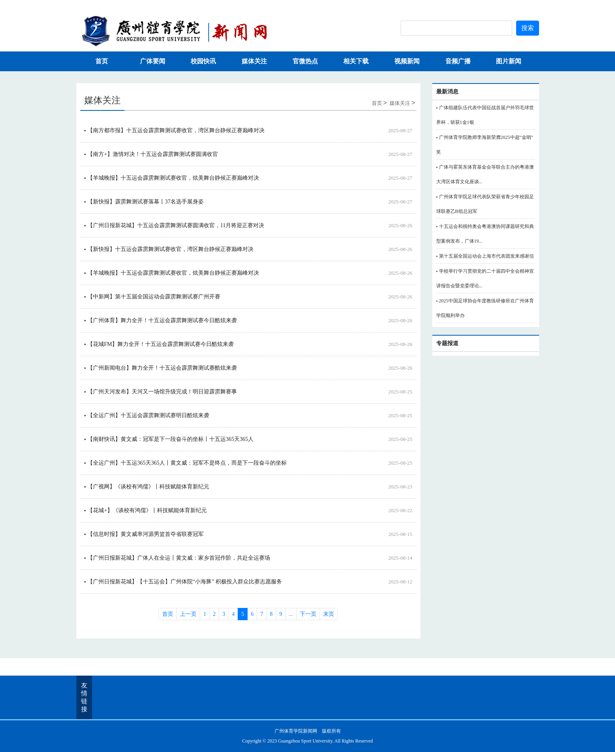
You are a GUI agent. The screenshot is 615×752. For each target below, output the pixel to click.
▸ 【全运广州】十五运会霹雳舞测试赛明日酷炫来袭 (147, 415)
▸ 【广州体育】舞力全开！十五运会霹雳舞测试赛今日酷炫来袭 (160, 320)
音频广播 (458, 61)
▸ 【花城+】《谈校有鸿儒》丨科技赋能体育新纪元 (145, 510)
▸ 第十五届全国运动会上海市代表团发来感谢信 (485, 256)
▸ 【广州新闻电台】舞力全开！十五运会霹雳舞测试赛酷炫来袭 (160, 368)
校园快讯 (203, 61)
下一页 (308, 614)
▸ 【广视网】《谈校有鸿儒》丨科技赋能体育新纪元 (147, 487)
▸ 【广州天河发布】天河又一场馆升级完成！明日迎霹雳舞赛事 (160, 392)
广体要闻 (152, 61)
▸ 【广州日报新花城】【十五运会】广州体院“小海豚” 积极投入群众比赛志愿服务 (183, 582)
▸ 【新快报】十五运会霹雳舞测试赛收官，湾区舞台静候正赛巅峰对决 (169, 249)
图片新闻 (508, 61)
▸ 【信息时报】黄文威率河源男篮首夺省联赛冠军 (144, 534)
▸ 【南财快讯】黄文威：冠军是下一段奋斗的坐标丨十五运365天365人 (169, 439)
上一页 (188, 614)
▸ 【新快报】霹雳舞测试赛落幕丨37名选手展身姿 (144, 202)
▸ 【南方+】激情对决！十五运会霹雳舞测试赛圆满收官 (151, 154)
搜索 (527, 28)
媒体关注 (254, 61)
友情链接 (84, 697)
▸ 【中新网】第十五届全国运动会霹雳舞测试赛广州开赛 (152, 297)
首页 (101, 61)
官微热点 (305, 61)
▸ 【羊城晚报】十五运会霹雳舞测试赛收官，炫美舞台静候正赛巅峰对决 (171, 178)
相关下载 (356, 61)
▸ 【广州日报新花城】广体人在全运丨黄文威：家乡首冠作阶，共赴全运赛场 (177, 558)
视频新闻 (407, 61)
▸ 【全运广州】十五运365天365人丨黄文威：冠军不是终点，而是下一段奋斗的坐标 (185, 463)
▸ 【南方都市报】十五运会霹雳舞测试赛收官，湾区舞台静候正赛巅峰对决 (174, 130)
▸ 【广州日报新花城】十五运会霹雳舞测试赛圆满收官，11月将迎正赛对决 (174, 225)
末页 (328, 614)
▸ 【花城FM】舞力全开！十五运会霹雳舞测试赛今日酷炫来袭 (159, 344)
